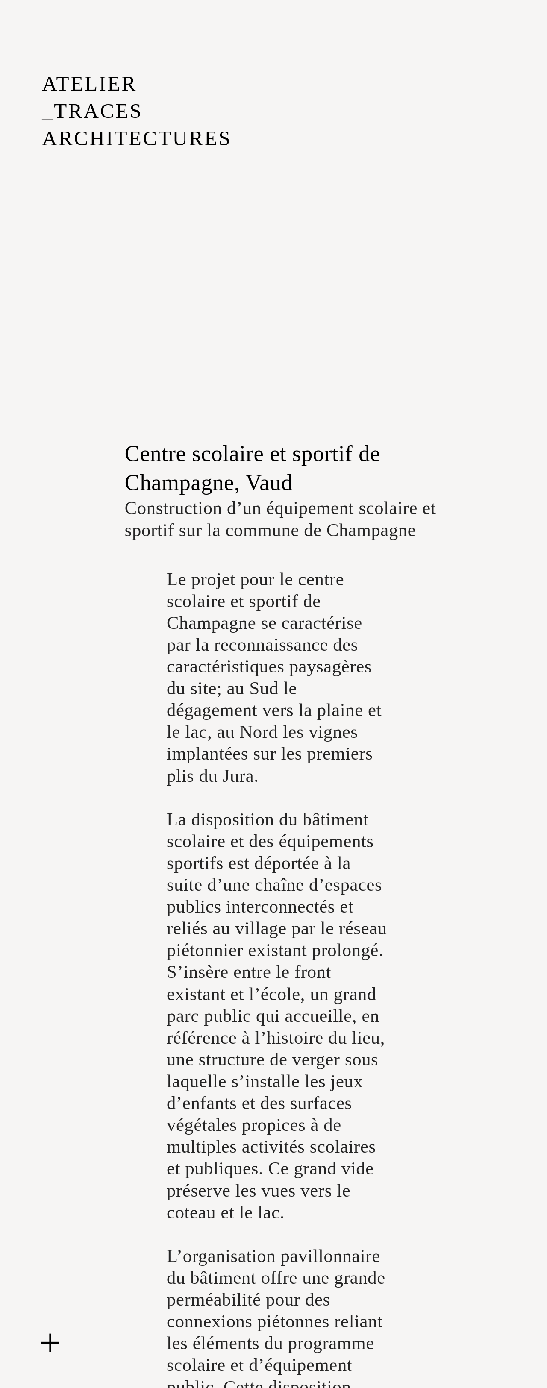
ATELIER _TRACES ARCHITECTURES (137, 111)
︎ (50, 1343)
